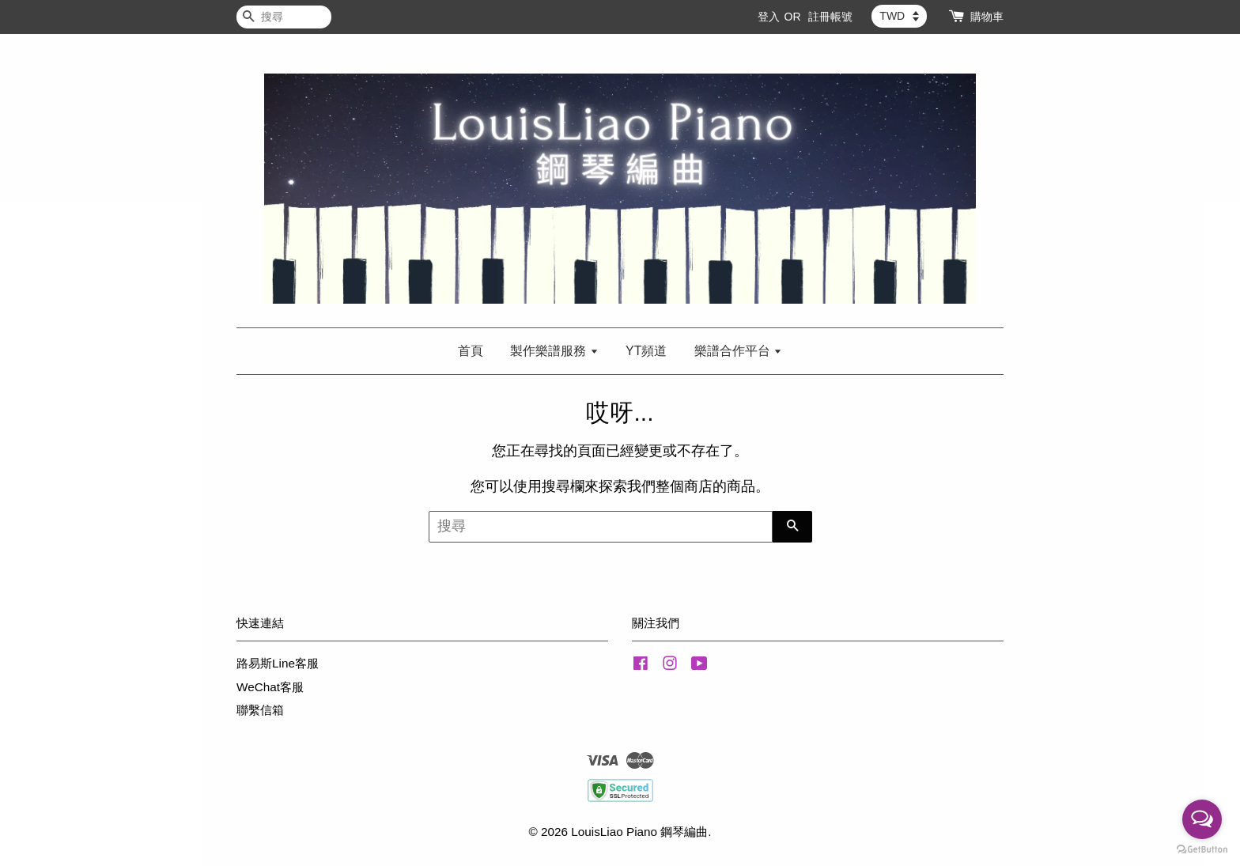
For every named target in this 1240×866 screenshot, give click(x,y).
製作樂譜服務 (554, 350)
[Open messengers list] (1202, 819)
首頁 (470, 350)
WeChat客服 (270, 687)
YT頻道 (646, 350)
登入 (769, 16)
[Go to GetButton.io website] (1202, 850)
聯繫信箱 (260, 710)
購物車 (987, 16)
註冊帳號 (830, 16)
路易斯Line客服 (277, 663)
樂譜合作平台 (738, 350)
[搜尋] (283, 17)
